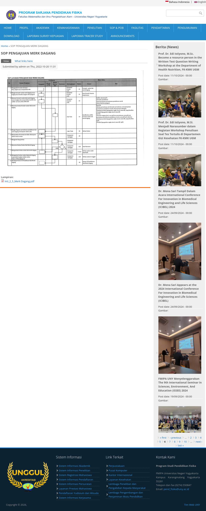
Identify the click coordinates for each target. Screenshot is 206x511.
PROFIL (24, 28)
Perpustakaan (117, 466)
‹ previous (175, 437)
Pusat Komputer (118, 470)
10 (185, 441)
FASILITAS (137, 28)
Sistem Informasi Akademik (74, 466)
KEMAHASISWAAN (68, 28)
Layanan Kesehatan (120, 479)
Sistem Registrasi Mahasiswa (75, 475)
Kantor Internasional (120, 475)
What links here (24, 61)
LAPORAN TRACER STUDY (87, 36)
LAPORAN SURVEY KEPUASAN (45, 36)
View (7, 61)
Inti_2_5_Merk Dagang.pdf (19, 181)
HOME (8, 28)
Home (4, 46)
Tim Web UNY (192, 504)
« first (163, 437)
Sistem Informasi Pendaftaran (76, 479)
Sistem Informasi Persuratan (75, 484)
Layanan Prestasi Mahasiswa (75, 488)
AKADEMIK (42, 28)
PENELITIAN (94, 28)
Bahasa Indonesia (177, 2)
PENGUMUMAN (187, 28)
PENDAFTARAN (160, 28)
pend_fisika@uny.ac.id (176, 489)
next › (199, 441)
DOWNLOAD (11, 36)
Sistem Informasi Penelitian (74, 470)
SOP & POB (117, 28)
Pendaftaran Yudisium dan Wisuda (79, 493)
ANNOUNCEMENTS (122, 36)
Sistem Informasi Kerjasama (75, 497)
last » (181, 445)
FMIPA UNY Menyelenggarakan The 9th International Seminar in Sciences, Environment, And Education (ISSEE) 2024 (180, 384)
